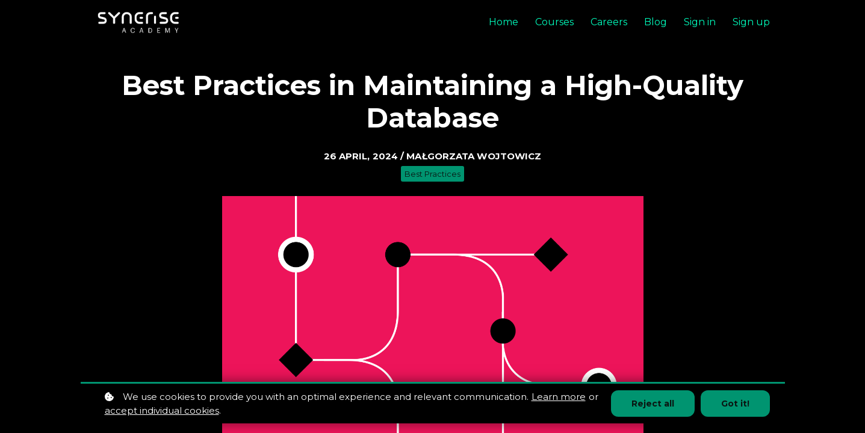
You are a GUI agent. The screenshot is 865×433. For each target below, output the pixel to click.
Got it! (735, 403)
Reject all (652, 403)
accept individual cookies (162, 410)
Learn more (559, 396)
